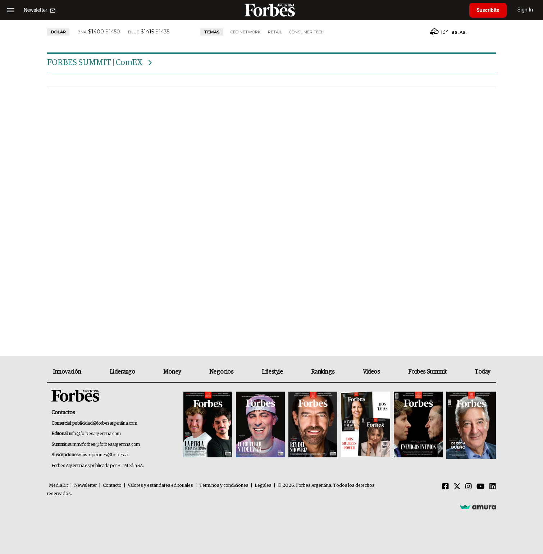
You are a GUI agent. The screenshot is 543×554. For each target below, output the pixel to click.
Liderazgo (122, 372)
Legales (263, 485)
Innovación (67, 372)
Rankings (322, 372)
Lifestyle (272, 372)
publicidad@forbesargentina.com (104, 423)
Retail (275, 31)
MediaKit (58, 485)
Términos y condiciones (223, 485)
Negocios (221, 372)
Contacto (112, 485)
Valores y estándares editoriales (160, 485)
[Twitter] (457, 486)
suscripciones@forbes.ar (104, 455)
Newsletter (85, 485)
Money (172, 372)
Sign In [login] (525, 10)
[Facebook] (445, 486)
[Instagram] (468, 486)
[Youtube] (480, 486)
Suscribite (487, 10)
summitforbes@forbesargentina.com (104, 444)
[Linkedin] (492, 486)
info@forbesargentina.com (95, 433)
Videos (371, 372)
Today (482, 372)
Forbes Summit (427, 372)
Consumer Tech (306, 31)
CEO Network (246, 31)
